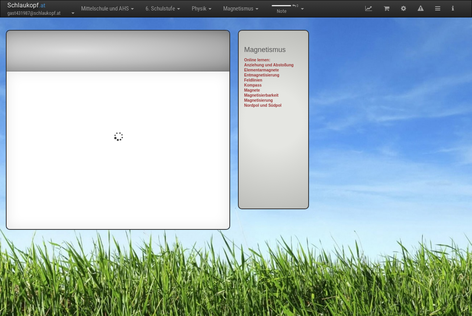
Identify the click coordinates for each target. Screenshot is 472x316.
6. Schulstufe (163, 8)
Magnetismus (241, 8)
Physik (202, 8)
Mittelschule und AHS (107, 8)
